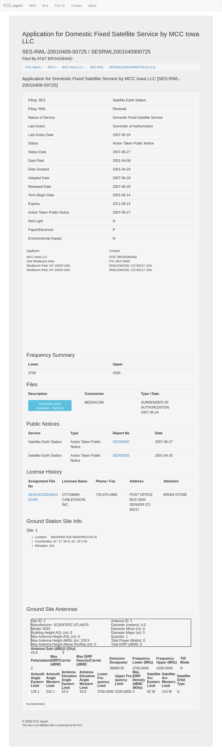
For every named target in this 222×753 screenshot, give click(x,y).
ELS (45, 5)
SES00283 (121, 455)
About (92, 5)
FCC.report (13, 5)
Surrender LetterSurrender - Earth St (49, 406)
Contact (76, 5)
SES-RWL (97, 67)
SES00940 (121, 442)
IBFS (32, 5)
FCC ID (60, 5)
